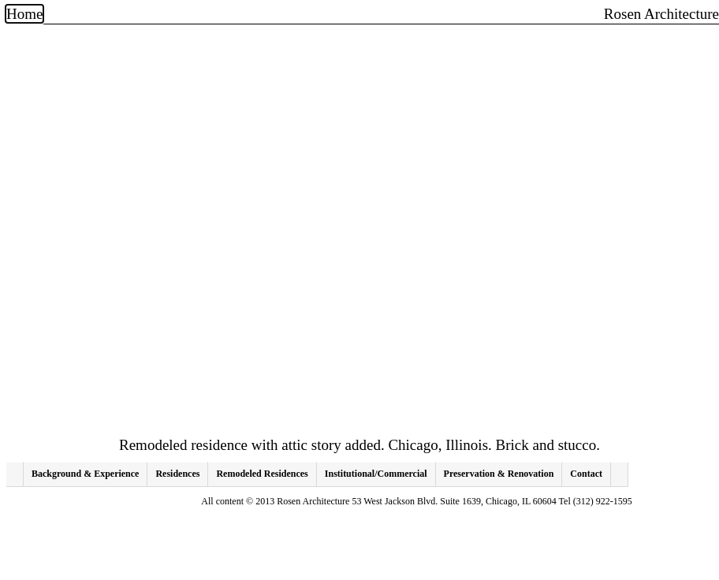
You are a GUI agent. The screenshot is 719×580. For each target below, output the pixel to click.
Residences (177, 473)
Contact (586, 473)
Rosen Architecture (661, 14)
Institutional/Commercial (376, 473)
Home (24, 14)
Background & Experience (85, 473)
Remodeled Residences (261, 473)
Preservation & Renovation (499, 473)
